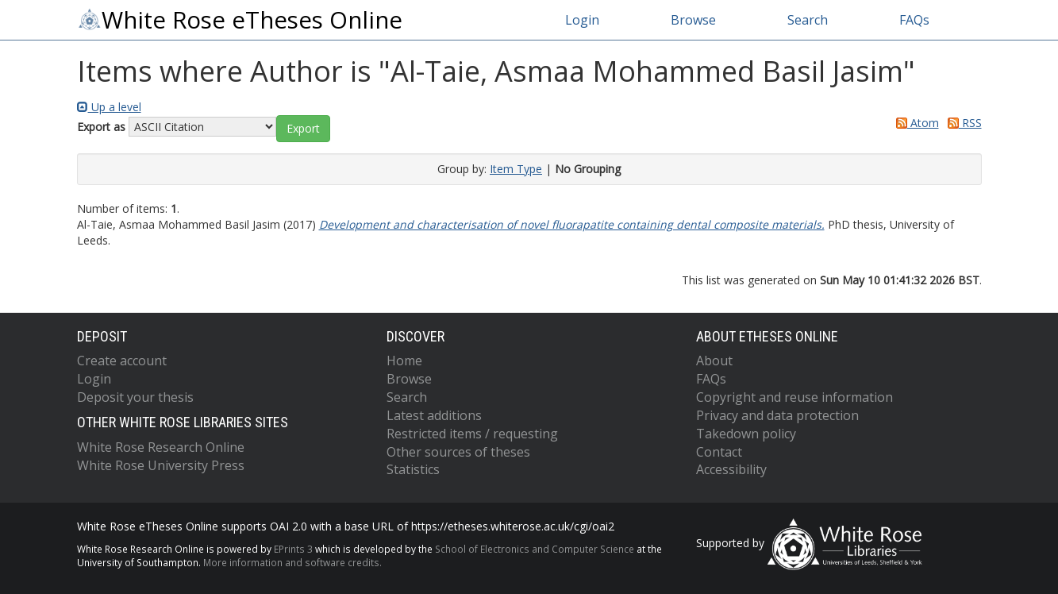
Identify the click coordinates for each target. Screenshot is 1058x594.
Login (582, 20)
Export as (101, 126)
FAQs (914, 20)
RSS (962, 122)
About (714, 360)
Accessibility (731, 469)
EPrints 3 (293, 548)
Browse (693, 20)
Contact (719, 452)
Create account (122, 360)
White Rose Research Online (160, 447)
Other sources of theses (458, 452)
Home (404, 360)
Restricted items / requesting (472, 433)
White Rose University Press (160, 465)
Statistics (413, 469)
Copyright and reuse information (794, 397)
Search (807, 20)
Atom (915, 122)
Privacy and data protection (777, 415)
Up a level (109, 106)
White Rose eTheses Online (239, 20)
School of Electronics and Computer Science (534, 548)
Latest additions (434, 415)
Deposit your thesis (135, 397)
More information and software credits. (292, 562)
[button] (303, 128)
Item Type (516, 168)
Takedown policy (746, 433)
